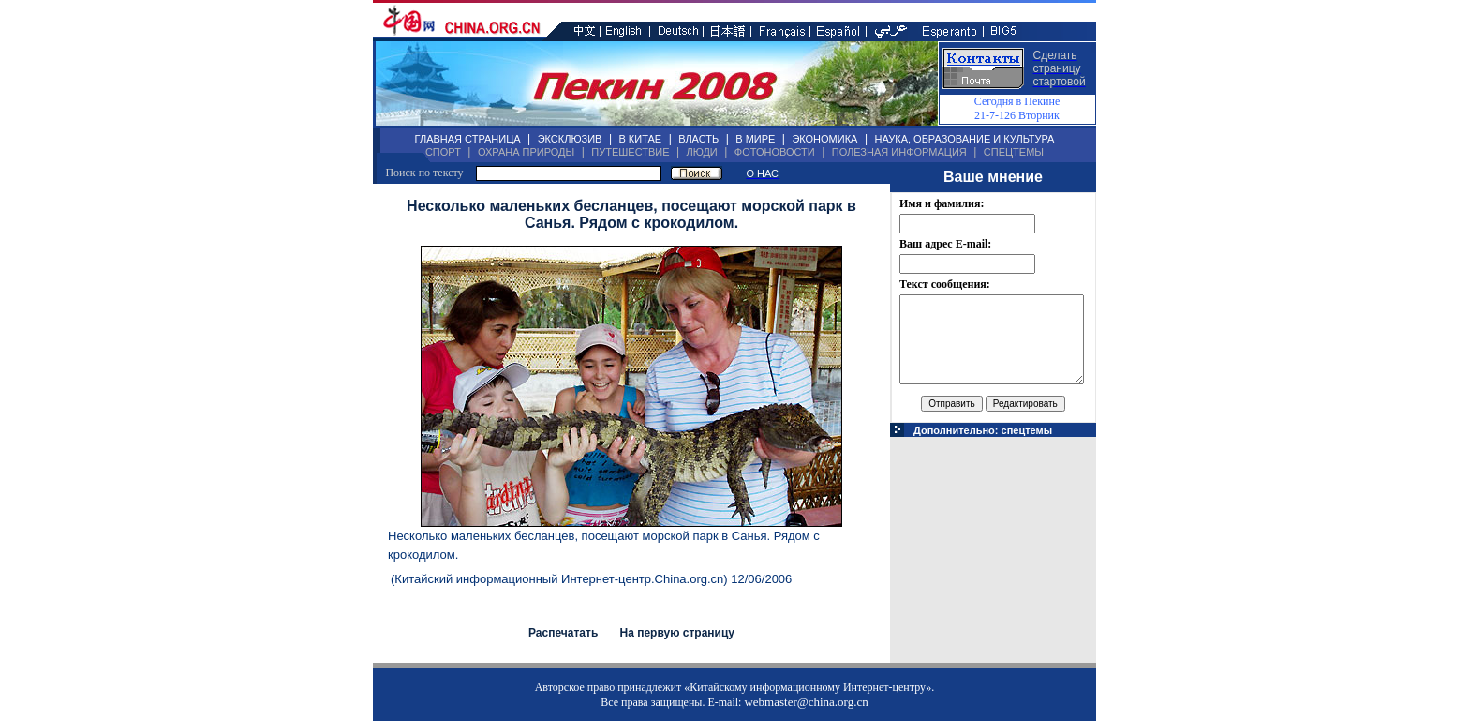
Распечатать (563, 632)
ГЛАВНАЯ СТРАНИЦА (468, 138)
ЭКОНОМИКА (824, 138)
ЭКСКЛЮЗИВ (570, 138)
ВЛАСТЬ (698, 138)
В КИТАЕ (639, 138)
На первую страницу (676, 632)
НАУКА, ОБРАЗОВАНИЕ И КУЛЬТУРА (964, 138)
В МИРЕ (755, 138)
